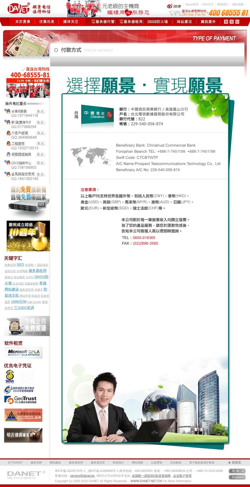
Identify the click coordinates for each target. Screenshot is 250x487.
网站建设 (184, 21)
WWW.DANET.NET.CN (146, 481)
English (236, 477)
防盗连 (36, 295)
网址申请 (25, 295)
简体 (236, 470)
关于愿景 (23, 21)
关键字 (38, 289)
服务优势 (36, 462)
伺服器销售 (31, 283)
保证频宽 (19, 277)
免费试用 (10, 264)
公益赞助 (156, 462)
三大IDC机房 (24, 308)
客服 (42, 283)
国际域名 (42, 264)
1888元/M (19, 302)
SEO (20, 265)
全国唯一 (30, 264)
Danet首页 (191, 4)
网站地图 (238, 4)
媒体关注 (71, 21)
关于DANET (15, 462)
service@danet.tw (82, 476)
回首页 (236, 462)
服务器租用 (129, 21)
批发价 (45, 295)
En (237, 21)
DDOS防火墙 (157, 21)
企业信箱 (18, 283)
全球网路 (22, 270)
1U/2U (30, 277)
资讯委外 (208, 21)
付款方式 (208, 4)
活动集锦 (175, 462)
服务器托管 (101, 21)
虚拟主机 (10, 270)
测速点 (9, 277)
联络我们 (223, 4)
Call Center (34, 301)
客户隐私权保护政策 (202, 462)
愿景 (7, 301)
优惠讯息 (47, 21)
